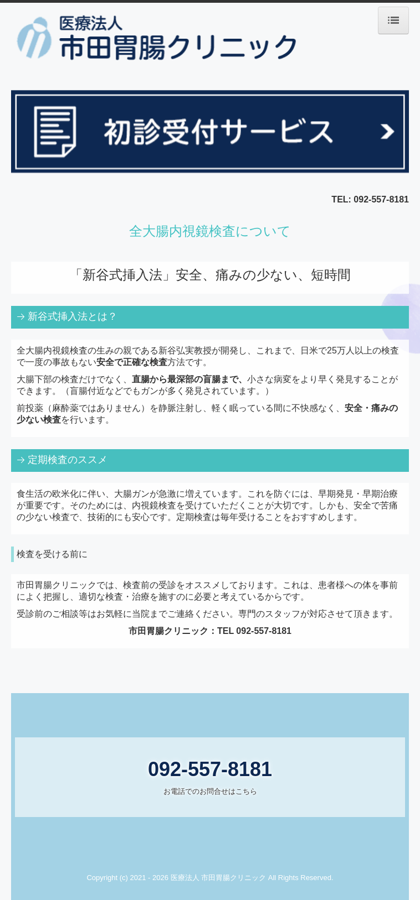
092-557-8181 (381, 199)
